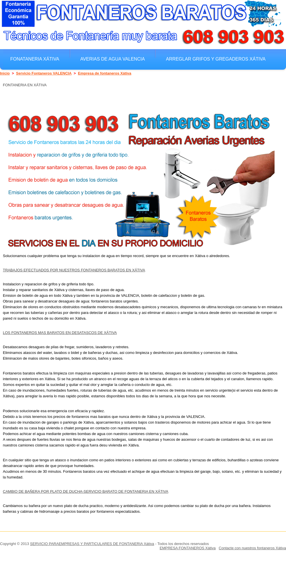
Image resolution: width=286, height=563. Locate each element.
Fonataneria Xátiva (34, 58)
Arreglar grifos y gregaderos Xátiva (215, 58)
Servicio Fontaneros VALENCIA (44, 73)
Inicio (5, 73)
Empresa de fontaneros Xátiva (104, 73)
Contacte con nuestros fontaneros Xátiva (252, 548)
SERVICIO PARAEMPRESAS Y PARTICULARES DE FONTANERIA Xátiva (92, 544)
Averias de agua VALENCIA (112, 58)
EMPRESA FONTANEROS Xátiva (188, 548)
